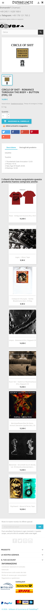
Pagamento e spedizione (11, 578)
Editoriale (5, 570)
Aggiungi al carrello (16, 121)
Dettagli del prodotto (27, 147)
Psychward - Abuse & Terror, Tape (22, 506)
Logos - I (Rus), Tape (22, 257)
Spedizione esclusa (17, 104)
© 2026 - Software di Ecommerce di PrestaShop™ (20, 609)
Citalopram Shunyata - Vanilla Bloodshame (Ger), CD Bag (22, 300)
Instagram (30, 541)
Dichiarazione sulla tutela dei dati (14, 572)
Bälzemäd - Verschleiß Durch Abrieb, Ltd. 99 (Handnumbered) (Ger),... (22, 466)
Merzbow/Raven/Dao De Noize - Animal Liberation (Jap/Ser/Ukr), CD (22, 424)
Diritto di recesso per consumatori (14, 575)
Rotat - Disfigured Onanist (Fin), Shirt (22, 216)
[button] (6, 132)
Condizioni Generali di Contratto (13, 567)
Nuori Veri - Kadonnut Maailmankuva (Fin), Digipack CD (22, 383)
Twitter (20, 541)
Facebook (15, 541)
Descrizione (11, 147)
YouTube (25, 541)
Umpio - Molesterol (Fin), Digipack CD (22, 340)
